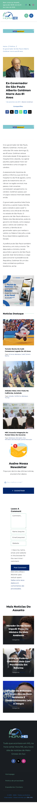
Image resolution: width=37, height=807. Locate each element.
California (18, 396)
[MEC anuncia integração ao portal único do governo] (18, 404)
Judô (23, 354)
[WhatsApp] (21, 112)
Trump (7, 397)
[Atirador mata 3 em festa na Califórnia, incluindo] (18, 362)
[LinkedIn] (16, 112)
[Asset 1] (10, 12)
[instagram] (33, 5)
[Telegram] (25, 112)
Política (22, 640)
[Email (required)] (18, 537)
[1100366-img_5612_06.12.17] (18, 58)
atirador (11, 396)
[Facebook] (7, 112)
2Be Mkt (30, 797)
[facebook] (26, 5)
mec (24, 438)
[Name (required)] (18, 531)
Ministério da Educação (13, 439)
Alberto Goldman (27, 102)
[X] (11, 112)
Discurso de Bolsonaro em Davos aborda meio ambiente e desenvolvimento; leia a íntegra (18, 697)
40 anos (11, 354)
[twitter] (29, 5)
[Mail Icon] (18, 729)
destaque (18, 354)
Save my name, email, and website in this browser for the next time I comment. (18, 555)
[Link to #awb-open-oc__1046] (26, 16)
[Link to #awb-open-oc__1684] (31, 16)
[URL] (18, 543)
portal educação (26, 439)
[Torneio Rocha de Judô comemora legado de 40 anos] (18, 320)
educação (19, 438)
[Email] (30, 112)
